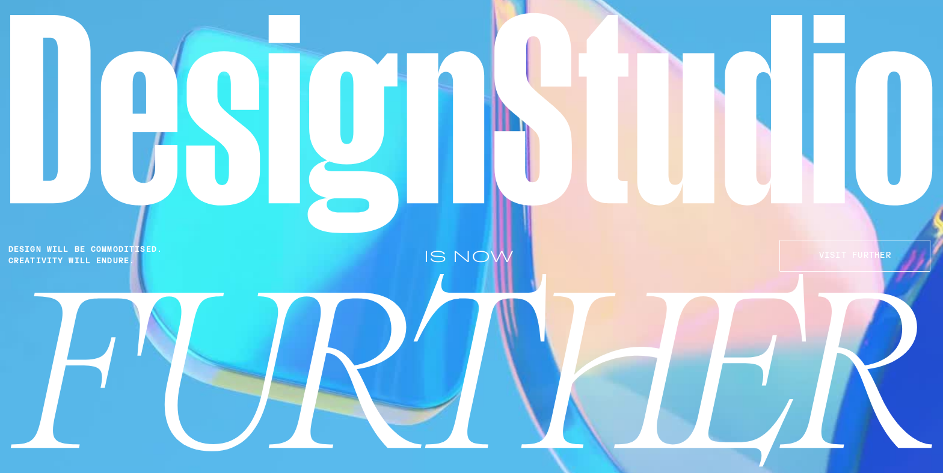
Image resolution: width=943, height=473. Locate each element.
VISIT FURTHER (855, 255)
